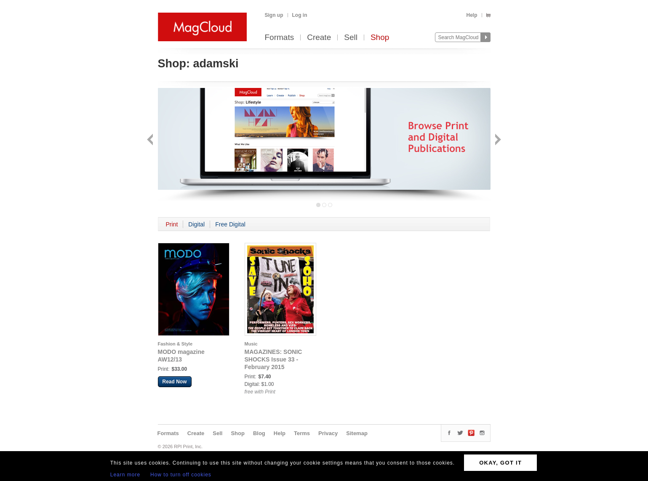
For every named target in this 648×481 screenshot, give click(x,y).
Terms (302, 433)
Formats (279, 38)
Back (151, 140)
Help (471, 15)
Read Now (175, 382)
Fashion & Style (175, 343)
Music (251, 343)
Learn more (125, 475)
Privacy (328, 433)
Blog (259, 433)
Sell (350, 38)
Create (319, 38)
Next (497, 140)
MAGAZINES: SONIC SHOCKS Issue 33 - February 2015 (273, 359)
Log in (299, 15)
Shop (380, 38)
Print (172, 224)
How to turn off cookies (180, 475)
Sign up (274, 15)
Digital (196, 224)
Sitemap (357, 433)
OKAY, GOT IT (500, 463)
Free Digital (230, 224)
